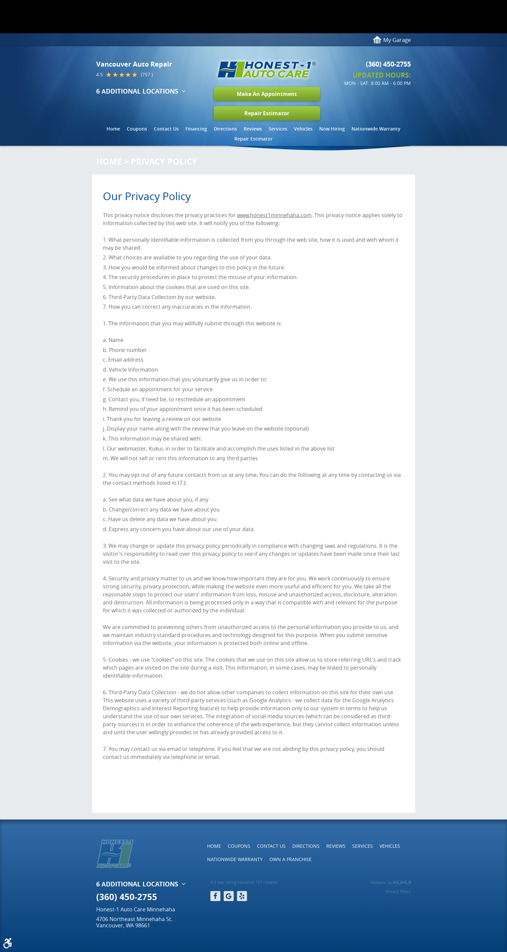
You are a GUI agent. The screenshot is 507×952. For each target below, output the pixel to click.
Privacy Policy (163, 161)
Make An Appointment (267, 94)
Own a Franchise (290, 859)
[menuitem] (113, 131)
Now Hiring (332, 129)
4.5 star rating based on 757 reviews (244, 882)
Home (113, 129)
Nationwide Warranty (376, 129)
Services (278, 129)
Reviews (253, 129)
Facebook (215, 896)
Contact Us (166, 129)
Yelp (242, 896)
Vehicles (303, 129)
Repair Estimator (266, 113)
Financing (196, 129)
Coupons (137, 129)
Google (229, 896)
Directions (225, 129)
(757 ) (147, 74)
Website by (390, 882)
